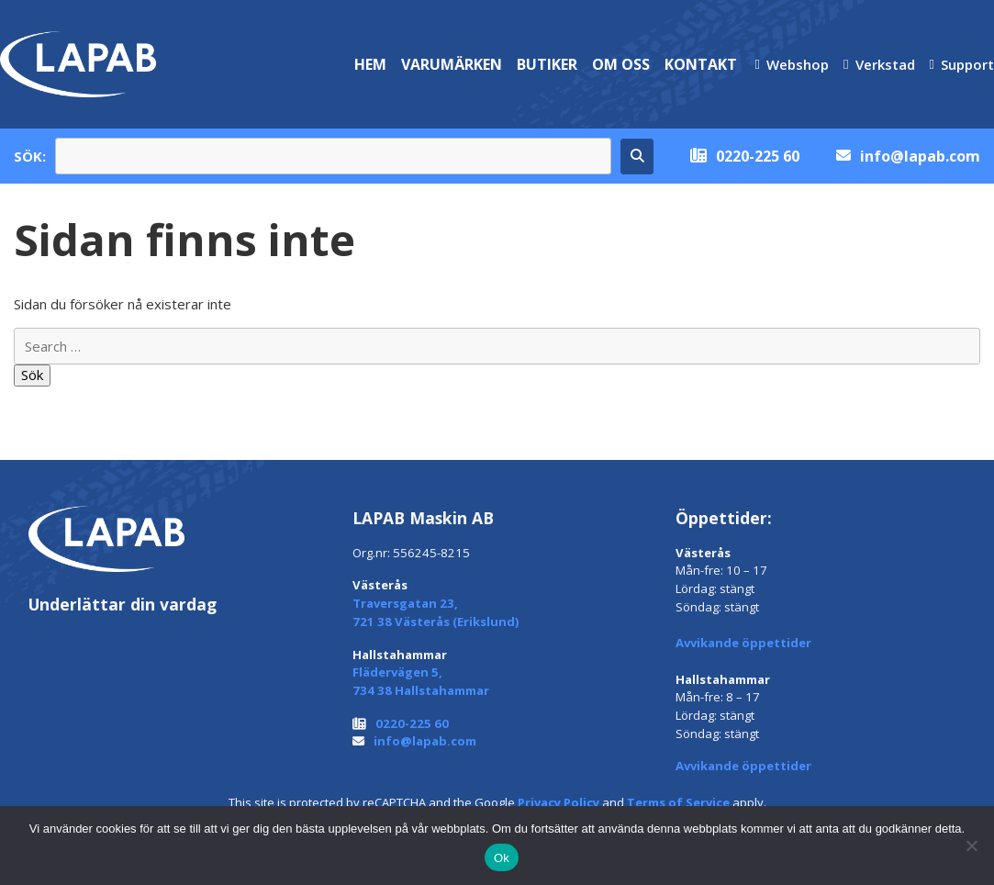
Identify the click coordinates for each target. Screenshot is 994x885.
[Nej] (971, 845)
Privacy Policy (558, 802)
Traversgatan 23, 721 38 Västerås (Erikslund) (435, 612)
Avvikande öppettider (743, 642)
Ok (501, 858)
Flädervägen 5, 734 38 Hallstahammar (420, 681)
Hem (370, 64)
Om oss (621, 64)
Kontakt (701, 64)
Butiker (547, 64)
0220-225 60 (757, 156)
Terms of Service (678, 802)
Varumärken (451, 64)
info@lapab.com (920, 156)
